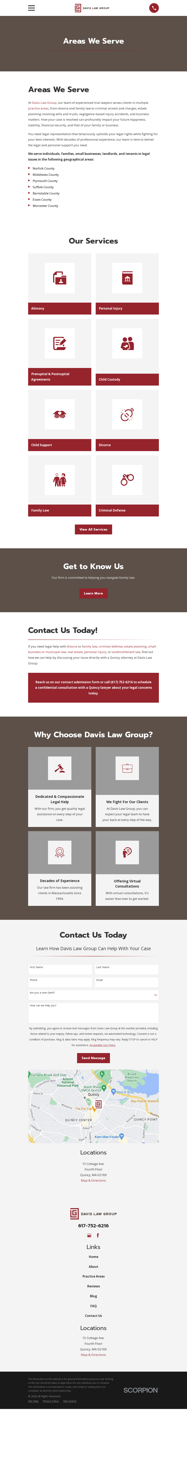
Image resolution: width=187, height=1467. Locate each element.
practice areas (38, 108)
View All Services (93, 529)
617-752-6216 (93, 1225)
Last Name (102, 967)
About (93, 1267)
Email (99, 980)
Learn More (93, 593)
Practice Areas (93, 1276)
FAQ (93, 1306)
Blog (93, 1296)
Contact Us (93, 1316)
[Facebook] (98, 1235)
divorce (72, 646)
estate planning (135, 646)
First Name (36, 967)
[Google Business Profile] (89, 1235)
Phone (33, 980)
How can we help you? (43, 1005)
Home (93, 1257)
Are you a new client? (42, 992)
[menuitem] (33, 1401)
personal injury (95, 652)
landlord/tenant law (126, 652)
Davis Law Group (44, 103)
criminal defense (111, 646)
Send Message (93, 1058)
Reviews (93, 1286)
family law (89, 646)
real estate (75, 652)
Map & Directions (93, 1180)
